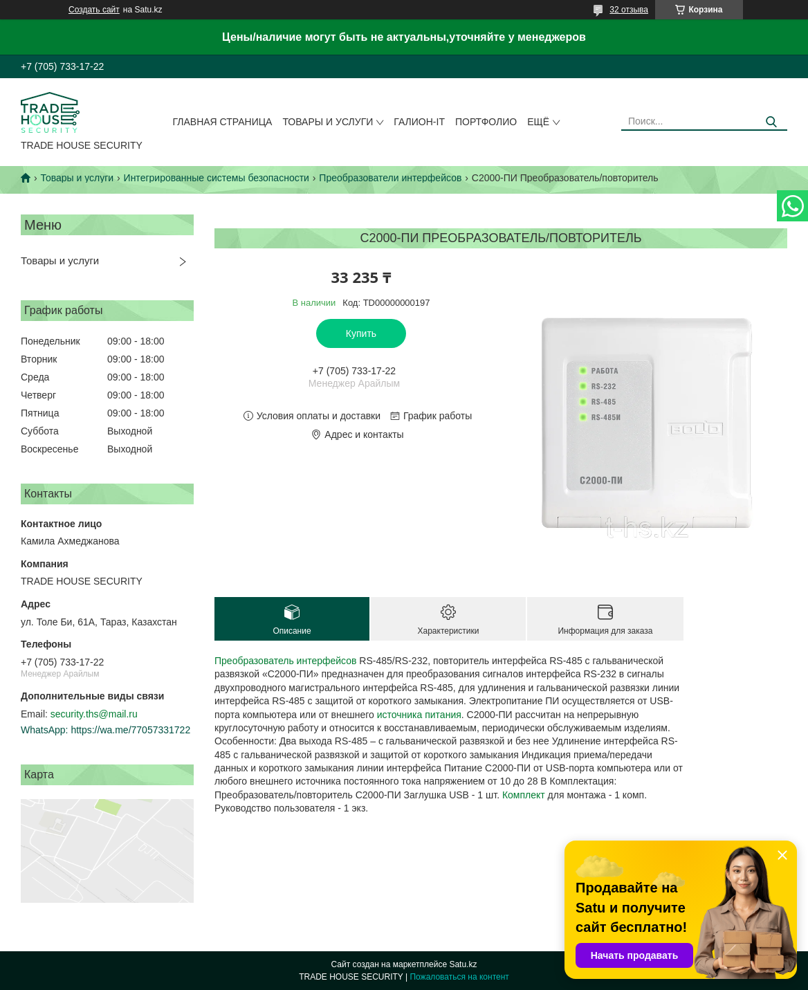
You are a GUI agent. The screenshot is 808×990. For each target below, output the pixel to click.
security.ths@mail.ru (94, 713)
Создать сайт (94, 10)
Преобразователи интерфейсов (390, 178)
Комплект (523, 794)
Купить (361, 333)
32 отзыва (628, 10)
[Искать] (771, 122)
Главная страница (223, 121)
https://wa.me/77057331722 (130, 729)
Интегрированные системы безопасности (216, 178)
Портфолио (486, 121)
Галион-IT (419, 121)
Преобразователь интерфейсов (285, 660)
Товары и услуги (327, 121)
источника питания (419, 714)
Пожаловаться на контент (459, 977)
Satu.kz (463, 964)
